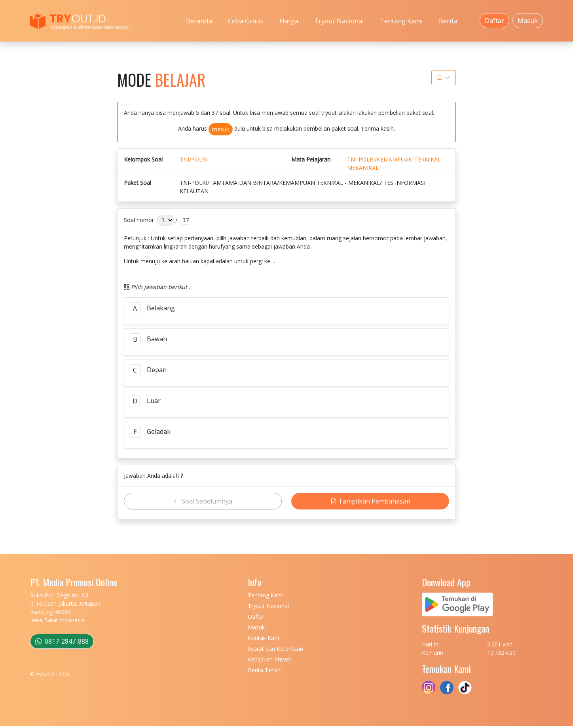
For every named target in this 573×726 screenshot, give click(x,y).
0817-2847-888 (62, 641)
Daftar (494, 20)
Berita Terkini (265, 670)
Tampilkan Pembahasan (370, 501)
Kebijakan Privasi (269, 659)
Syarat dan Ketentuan (275, 648)
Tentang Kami (401, 20)
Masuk (528, 20)
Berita (448, 20)
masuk (220, 129)
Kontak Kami (264, 638)
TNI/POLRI (193, 159)
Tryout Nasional (339, 20)
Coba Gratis (246, 20)
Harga (288, 20)
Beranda (199, 20)
